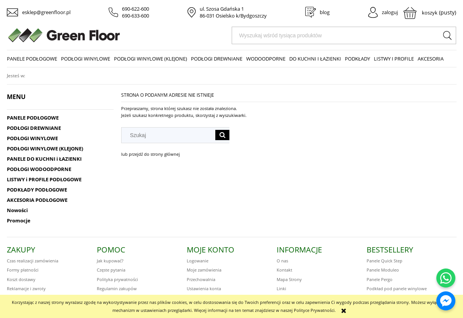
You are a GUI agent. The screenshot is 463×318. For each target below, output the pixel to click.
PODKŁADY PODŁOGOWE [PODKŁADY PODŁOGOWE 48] (37, 189)
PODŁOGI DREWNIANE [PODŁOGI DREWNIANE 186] (34, 128)
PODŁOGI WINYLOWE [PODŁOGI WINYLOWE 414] (32, 138)
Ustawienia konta (204, 288)
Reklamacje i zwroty (26, 288)
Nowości (17, 210)
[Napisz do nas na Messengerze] (445, 300)
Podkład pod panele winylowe (397, 288)
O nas (282, 261)
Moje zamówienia (204, 270)
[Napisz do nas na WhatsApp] (445, 278)
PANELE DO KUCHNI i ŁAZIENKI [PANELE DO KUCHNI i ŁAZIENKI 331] (44, 158)
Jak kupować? (110, 261)
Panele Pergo (380, 279)
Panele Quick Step (384, 261)
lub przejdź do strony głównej (150, 154)
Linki (281, 288)
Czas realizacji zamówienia (32, 261)
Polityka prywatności (117, 279)
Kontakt (284, 270)
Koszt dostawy (21, 279)
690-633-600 (135, 15)
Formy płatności (22, 270)
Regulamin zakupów (117, 288)
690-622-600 (135, 8)
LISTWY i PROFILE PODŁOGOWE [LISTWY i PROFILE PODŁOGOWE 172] (44, 179)
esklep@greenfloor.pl (46, 12)
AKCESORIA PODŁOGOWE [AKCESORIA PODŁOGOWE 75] (37, 200)
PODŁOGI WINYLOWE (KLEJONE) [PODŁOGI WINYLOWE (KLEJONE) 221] (45, 148)
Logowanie (197, 261)
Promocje (18, 220)
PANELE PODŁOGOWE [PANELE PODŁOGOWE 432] (33, 117)
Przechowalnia (201, 279)
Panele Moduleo (383, 270)
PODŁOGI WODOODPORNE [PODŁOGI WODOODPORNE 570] (39, 169)
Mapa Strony (289, 279)
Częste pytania (111, 270)
